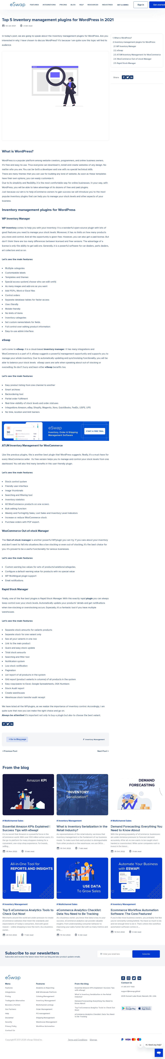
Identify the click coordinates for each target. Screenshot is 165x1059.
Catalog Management (45, 996)
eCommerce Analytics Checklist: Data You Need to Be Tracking (94, 1015)
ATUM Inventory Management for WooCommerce (139, 54)
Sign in (141, 5)
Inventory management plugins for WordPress (135, 42)
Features (34, 5)
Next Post (103, 751)
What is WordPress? (123, 38)
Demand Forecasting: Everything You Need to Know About (94, 1002)
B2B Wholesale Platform (46, 992)
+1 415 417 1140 (127, 987)
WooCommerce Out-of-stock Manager (134, 59)
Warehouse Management (46, 1022)
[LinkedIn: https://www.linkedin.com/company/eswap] (139, 978)
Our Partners (10, 1009)
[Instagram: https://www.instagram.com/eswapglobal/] (128, 978)
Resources (93, 5)
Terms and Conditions (77, 1040)
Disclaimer (9, 1018)
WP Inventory (9, 227)
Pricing (63, 5)
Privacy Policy (10, 1026)
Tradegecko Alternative (15, 1001)
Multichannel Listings (44, 1005)
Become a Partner (12, 1005)
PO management (43, 1013)
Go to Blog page (18, 739)
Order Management (44, 1009)
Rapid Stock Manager (126, 63)
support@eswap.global (130, 991)
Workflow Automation (45, 1026)
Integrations (49, 5)
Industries (107, 5)
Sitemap (93, 1040)
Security (8, 1022)
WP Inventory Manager (126, 46)
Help (81, 5)
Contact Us (10, 1030)
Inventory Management (95, 739)
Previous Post (9, 751)
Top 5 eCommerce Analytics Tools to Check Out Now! (95, 1009)
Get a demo (122, 5)
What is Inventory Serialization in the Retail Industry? (93, 995)
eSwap (48, 367)
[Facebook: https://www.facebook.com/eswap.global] (123, 978)
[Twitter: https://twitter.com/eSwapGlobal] (134, 978)
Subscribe (146, 954)
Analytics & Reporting (45, 988)
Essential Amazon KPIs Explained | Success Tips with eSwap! (94, 989)
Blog (73, 5)
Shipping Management (45, 1018)
